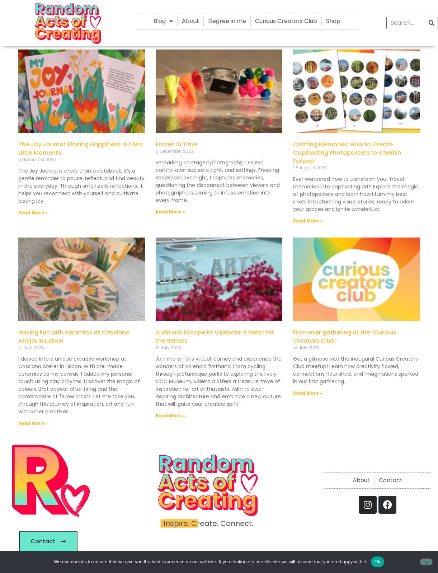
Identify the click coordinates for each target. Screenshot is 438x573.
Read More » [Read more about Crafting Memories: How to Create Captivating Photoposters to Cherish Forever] (307, 221)
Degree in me (227, 21)
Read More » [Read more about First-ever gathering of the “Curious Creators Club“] (307, 393)
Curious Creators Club (286, 21)
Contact (390, 480)
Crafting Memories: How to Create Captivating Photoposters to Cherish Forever (347, 152)
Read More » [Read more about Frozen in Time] (170, 212)
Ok (378, 561)
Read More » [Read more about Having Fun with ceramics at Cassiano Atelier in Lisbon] (33, 423)
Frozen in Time (176, 144)
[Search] (431, 23)
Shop (333, 21)
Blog (163, 21)
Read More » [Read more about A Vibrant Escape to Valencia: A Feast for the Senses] (170, 416)
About (190, 21)
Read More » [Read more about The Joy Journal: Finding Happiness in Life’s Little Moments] (33, 213)
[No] (426, 561)
